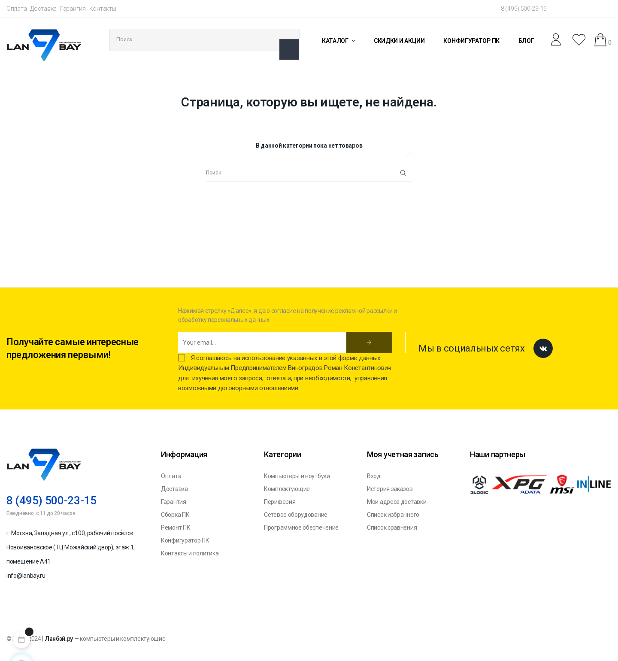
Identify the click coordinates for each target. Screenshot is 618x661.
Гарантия (73, 8)
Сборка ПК (175, 514)
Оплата (16, 8)
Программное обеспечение (301, 527)
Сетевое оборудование (295, 514)
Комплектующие (287, 488)
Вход (374, 476)
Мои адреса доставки (396, 501)
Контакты (102, 8)
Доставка (43, 8)
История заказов (390, 488)
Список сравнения (392, 527)
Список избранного (393, 514)
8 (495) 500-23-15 (524, 8)
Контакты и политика (189, 553)
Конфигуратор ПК (185, 540)
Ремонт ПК (175, 527)
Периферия (279, 501)
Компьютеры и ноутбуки (297, 476)
